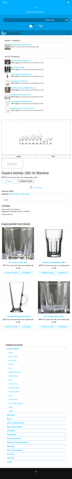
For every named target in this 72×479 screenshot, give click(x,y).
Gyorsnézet (26, 273)
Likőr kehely (13, 384)
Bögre (11, 352)
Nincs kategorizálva (14, 450)
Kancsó (11, 364)
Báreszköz (11, 415)
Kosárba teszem (25, 181)
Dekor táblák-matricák (15, 423)
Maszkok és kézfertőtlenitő (17, 442)
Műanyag (10, 446)
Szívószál (10, 458)
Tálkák (11, 411)
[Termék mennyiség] (9, 181)
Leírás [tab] (6, 200)
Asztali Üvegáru (14, 194)
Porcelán (10, 454)
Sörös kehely (13, 399)
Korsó (11, 380)
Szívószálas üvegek (16, 403)
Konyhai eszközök (14, 438)
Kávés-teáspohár (15, 372)
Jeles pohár (13, 360)
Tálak (10, 407)
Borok (9, 419)
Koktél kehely (25, 194)
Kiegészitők (11, 434)
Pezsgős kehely (14, 392)
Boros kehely (13, 356)
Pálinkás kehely (14, 388)
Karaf (10, 368)
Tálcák (9, 462)
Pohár (11, 395)
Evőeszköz (11, 431)
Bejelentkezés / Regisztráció (35, 12)
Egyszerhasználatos (14, 427)
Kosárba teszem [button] (11, 273)
